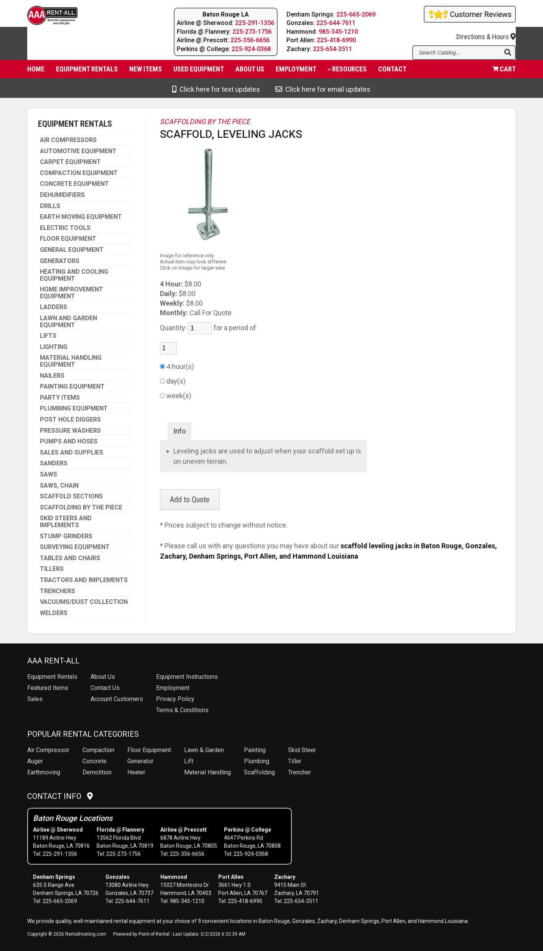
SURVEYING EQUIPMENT (75, 547)
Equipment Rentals (87, 71)
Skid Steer (302, 750)
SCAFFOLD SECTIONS (71, 496)
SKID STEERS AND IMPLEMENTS (66, 521)
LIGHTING (53, 347)
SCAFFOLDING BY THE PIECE (81, 507)
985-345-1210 (338, 31)
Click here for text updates (216, 89)
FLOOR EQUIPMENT (68, 238)
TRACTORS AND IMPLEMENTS (84, 580)
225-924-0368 (251, 49)
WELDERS (53, 613)
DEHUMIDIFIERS (62, 195)
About (249, 71)
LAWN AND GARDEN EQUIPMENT (68, 321)
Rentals (52, 676)
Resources (347, 71)
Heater (136, 772)
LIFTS (48, 335)
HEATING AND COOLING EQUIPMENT (74, 275)
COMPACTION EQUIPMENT (79, 173)
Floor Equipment (149, 750)
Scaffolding (259, 772)
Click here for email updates (322, 89)
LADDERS (53, 307)
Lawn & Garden (204, 750)
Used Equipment (198, 71)
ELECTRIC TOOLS (65, 228)
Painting (255, 750)
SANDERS (53, 463)
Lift (188, 761)
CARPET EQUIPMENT (70, 162)
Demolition (97, 772)
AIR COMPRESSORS (68, 140)
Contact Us (105, 687)
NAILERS (52, 375)
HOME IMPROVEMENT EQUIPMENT (71, 292)
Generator (140, 761)
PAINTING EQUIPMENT (72, 386)
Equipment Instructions (187, 676)
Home (35, 71)
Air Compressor (48, 750)
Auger (35, 761)
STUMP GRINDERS (66, 536)
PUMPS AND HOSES (68, 441)
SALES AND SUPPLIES (71, 452)
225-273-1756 (252, 31)
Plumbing (256, 761)
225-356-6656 (250, 40)
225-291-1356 (254, 22)
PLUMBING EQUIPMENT (74, 408)
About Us (102, 676)
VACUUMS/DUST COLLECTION (84, 602)
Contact (392, 71)
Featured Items (47, 687)
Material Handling (207, 772)
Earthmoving (43, 772)
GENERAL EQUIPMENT (72, 249)
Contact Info (60, 796)
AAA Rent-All (53, 660)
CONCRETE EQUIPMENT (74, 183)
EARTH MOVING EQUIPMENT (81, 216)
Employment (296, 71)
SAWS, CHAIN (59, 485)
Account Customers (116, 699)
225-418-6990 (336, 40)
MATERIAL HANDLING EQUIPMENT (71, 361)
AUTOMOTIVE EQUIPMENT (78, 151)
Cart (504, 71)
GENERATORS (59, 261)
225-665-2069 (356, 14)
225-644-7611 (336, 22)
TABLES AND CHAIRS (70, 558)
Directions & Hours (486, 31)
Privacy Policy (175, 699)
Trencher (299, 772)
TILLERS (52, 569)
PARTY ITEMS (60, 397)
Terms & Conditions (182, 710)
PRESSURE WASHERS (70, 430)
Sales (35, 699)
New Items (145, 71)
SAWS (48, 474)
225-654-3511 (332, 49)
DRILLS (50, 206)
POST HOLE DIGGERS (70, 419)
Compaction (98, 750)
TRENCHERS (57, 591)
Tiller (294, 761)
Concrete (94, 761)
